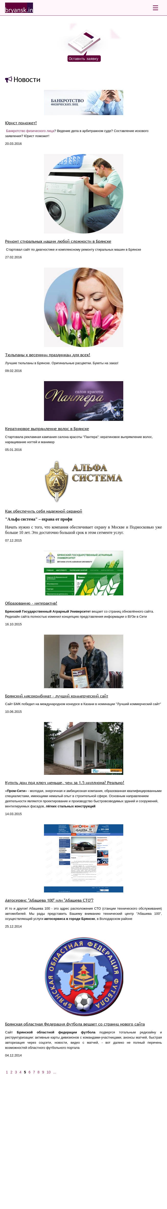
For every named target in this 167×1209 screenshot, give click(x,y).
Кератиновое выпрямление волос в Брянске (47, 428)
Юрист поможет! (21, 122)
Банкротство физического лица (30, 131)
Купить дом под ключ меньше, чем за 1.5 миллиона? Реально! (64, 782)
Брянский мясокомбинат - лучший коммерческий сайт (56, 696)
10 (49, 1072)
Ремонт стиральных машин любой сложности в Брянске (58, 241)
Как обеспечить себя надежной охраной (43, 511)
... (54, 1072)
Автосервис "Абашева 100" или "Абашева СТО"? (49, 900)
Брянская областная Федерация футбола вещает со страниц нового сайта (75, 1024)
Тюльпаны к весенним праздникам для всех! (47, 354)
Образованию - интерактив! (31, 603)
